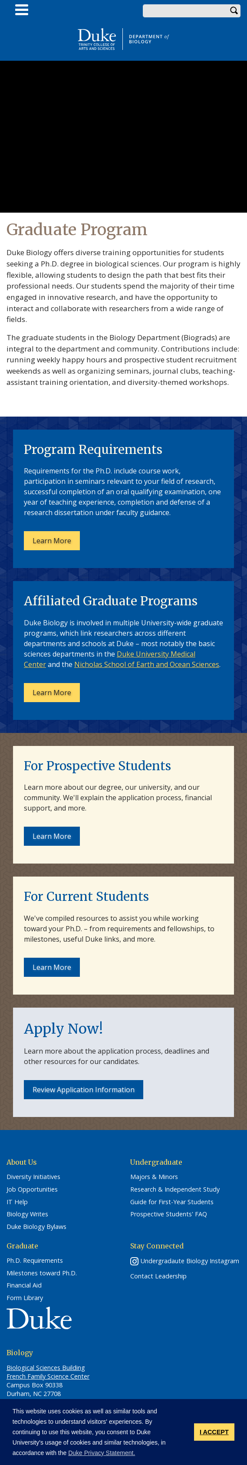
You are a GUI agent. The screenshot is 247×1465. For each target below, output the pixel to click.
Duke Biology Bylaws (36, 1227)
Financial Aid (24, 1285)
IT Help (17, 1202)
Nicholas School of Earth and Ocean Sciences (146, 664)
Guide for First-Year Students (172, 1202)
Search (233, 10)
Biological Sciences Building (46, 1367)
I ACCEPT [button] (214, 1432)
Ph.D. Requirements (35, 1261)
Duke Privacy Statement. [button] (101, 1452)
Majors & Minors (154, 1177)
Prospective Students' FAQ (168, 1214)
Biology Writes (27, 1214)
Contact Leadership (158, 1276)
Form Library (25, 1298)
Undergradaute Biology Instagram (190, 1261)
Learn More (52, 540)
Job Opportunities (32, 1189)
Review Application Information (84, 1089)
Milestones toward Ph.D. (42, 1273)
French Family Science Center (48, 1376)
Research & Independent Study (175, 1189)
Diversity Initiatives (33, 1177)
